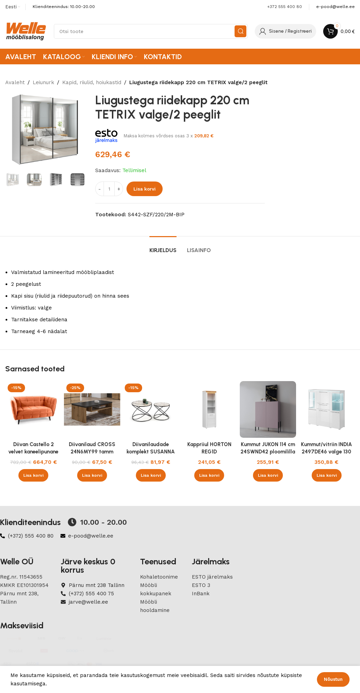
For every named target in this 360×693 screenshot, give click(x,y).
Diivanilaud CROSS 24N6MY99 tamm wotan (92, 451)
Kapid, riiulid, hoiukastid (91, 82)
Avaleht (15, 82)
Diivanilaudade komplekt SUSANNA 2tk (150, 451)
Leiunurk (43, 82)
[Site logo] (26, 31)
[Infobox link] (335, 6)
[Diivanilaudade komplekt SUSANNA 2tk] (150, 409)
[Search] (151, 31)
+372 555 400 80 (284, 6)
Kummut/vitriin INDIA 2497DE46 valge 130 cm (326, 451)
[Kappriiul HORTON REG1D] (209, 409)
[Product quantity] (109, 189)
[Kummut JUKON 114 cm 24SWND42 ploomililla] (268, 409)
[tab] (163, 246)
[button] (33, 475)
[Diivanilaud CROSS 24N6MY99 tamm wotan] (92, 409)
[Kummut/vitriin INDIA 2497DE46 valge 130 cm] (326, 409)
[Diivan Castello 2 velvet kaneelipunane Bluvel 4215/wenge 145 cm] (33, 409)
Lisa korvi (144, 189)
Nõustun (333, 679)
